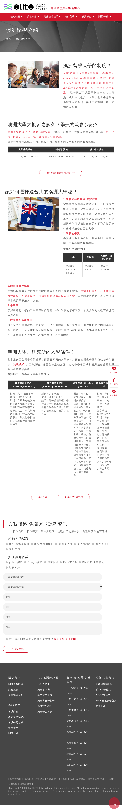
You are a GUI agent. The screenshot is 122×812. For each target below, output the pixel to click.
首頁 (8, 39)
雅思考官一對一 (46, 700)
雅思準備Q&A (16, 717)
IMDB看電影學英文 (106, 700)
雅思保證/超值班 (19, 544)
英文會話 (81, 779)
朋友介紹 (14, 567)
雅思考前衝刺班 (44, 544)
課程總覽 (13, 689)
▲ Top (114, 803)
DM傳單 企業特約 (93, 562)
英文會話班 (84, 544)
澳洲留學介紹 (23, 39)
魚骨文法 (14, 549)
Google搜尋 (35, 562)
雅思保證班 (44, 497)
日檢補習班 (112, 779)
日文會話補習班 (96, 779)
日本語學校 (25, 784)
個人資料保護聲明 (65, 639)
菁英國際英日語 (104, 684)
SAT (72, 779)
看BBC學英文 (103, 695)
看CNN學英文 (103, 689)
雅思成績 (19, 364)
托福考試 (51, 779)
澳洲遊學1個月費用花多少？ (60, 173)
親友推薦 (53, 562)
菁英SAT (100, 706)
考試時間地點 (15, 722)
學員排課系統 (15, 695)
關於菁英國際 (15, 684)
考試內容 (13, 711)
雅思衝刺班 (43, 689)
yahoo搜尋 (16, 562)
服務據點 (88, 16)
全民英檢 (63, 779)
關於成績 (13, 733)
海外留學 (71, 16)
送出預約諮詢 (17, 649)
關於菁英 (105, 16)
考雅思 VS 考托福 (74, 497)
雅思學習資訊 (44, 711)
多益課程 (39, 779)
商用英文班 (65, 544)
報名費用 (13, 728)
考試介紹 (16, 16)
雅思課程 (28, 779)
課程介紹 (33, 16)
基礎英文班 (103, 544)
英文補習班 (15, 779)
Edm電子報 (70, 562)
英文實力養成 (44, 695)
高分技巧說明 (52, 16)
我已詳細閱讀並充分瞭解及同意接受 (31, 639)
